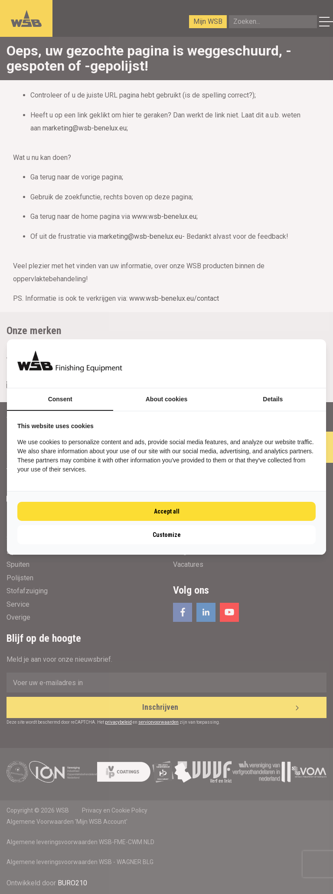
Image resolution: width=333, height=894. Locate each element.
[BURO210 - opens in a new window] (283, 363)
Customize (167, 534)
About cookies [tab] (166, 399)
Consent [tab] (60, 399)
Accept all (167, 511)
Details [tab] (273, 399)
